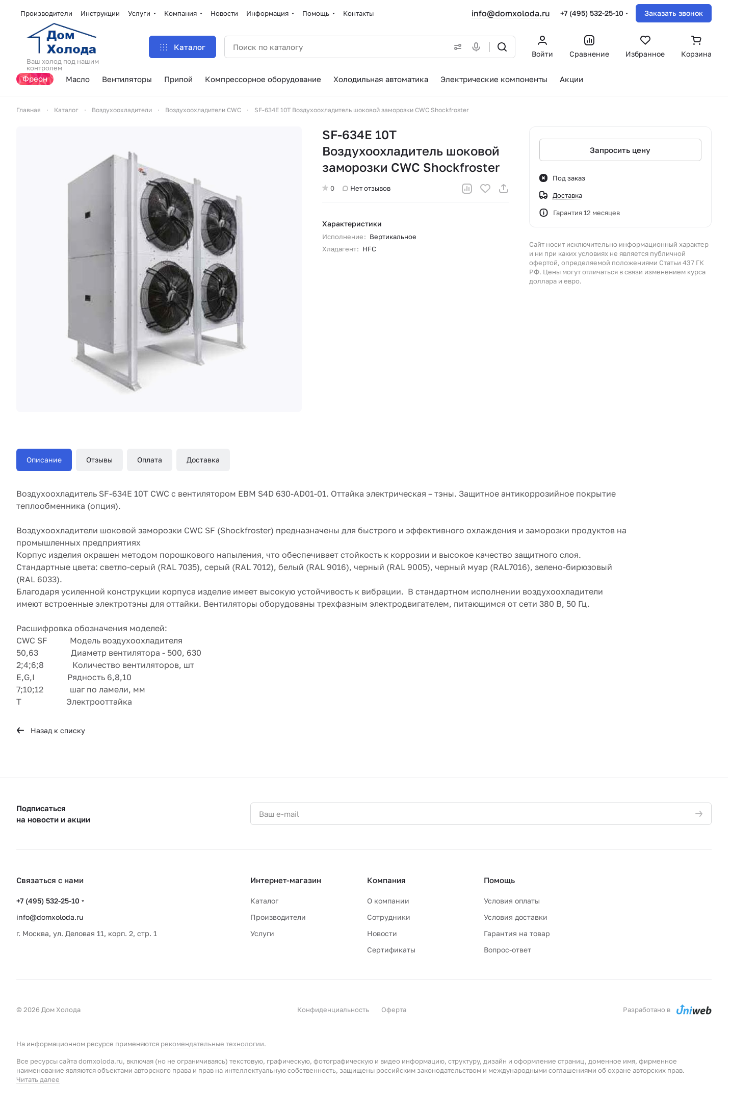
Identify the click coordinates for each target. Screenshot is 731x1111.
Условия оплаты (512, 900)
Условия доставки (515, 917)
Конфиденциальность (333, 1009)
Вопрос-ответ (507, 949)
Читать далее (38, 1079)
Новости (382, 933)
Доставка (203, 459)
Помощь (499, 880)
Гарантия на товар (517, 933)
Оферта (393, 1009)
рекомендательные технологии (212, 1044)
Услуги (262, 933)
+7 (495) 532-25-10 (591, 13)
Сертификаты (391, 949)
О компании (388, 900)
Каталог (264, 900)
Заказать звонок (673, 13)
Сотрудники (388, 917)
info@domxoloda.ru (511, 13)
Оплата (149, 459)
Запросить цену (620, 149)
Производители (278, 917)
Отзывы (99, 459)
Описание (44, 459)
